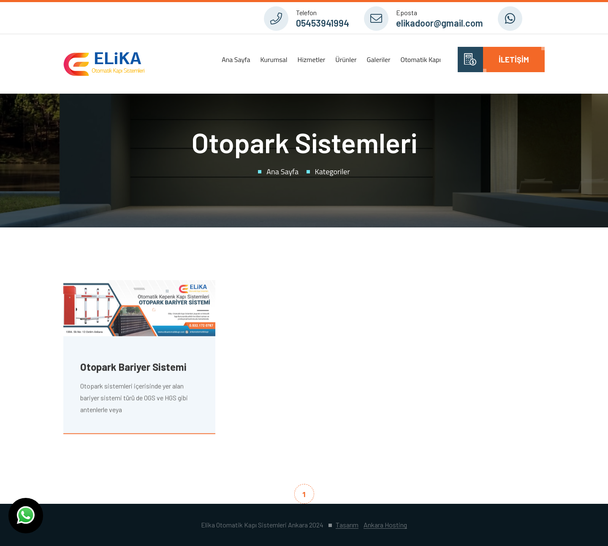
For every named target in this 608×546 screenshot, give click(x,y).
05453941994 (322, 22)
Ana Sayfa (236, 59)
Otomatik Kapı (421, 59)
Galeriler (379, 59)
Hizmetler (311, 59)
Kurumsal (273, 59)
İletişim (514, 59)
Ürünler (345, 59)
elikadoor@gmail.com (439, 22)
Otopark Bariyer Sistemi (133, 368)
